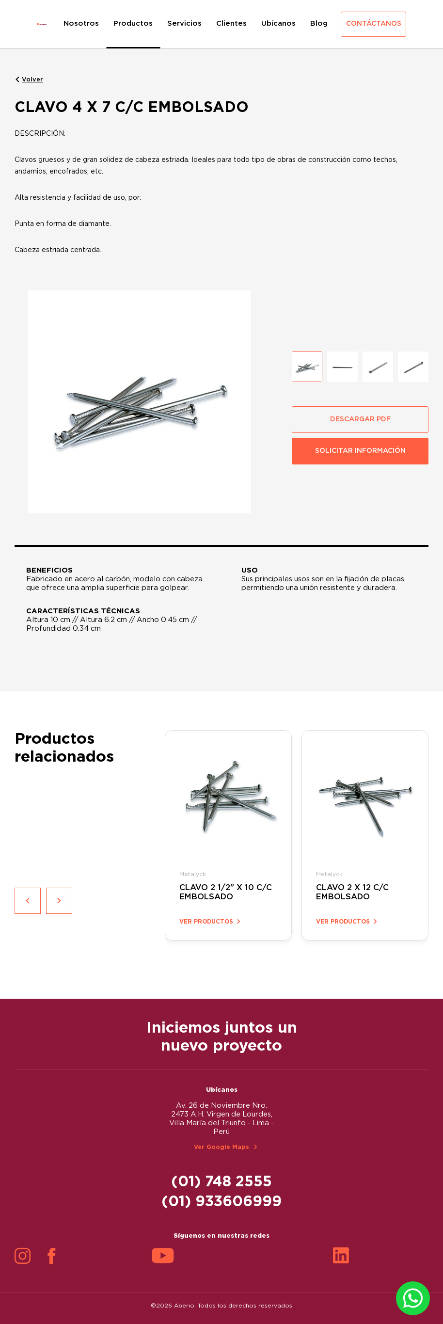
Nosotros (81, 23)
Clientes (231, 23)
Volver (32, 79)
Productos (133, 23)
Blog (319, 23)
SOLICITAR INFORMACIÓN (360, 450)
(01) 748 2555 (221, 1182)
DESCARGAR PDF (360, 418)
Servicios (184, 23)
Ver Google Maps (221, 1147)
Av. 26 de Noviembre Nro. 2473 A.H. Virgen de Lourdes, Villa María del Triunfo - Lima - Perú (221, 1118)
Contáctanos (373, 23)
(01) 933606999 (221, 1202)
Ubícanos (278, 23)
